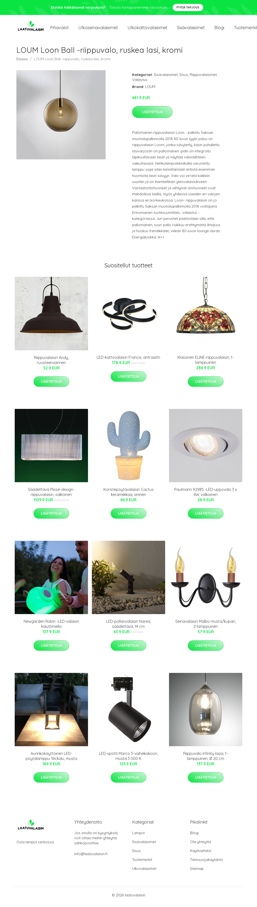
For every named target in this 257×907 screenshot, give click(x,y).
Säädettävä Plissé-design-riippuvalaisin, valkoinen (51, 495)
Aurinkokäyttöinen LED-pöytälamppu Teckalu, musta (51, 759)
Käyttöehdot (200, 854)
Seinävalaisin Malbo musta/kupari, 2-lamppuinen (205, 627)
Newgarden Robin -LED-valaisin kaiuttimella (51, 627)
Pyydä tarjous (187, 7)
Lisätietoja (152, 115)
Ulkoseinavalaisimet (98, 29)
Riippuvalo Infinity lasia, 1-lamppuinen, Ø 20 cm (205, 759)
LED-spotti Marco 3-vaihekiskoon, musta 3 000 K (128, 759)
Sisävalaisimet (191, 29)
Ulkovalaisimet (144, 872)
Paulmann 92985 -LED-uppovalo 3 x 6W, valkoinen (205, 495)
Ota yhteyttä (200, 845)
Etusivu (22, 62)
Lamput (138, 836)
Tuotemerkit (142, 863)
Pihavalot (59, 29)
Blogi (219, 29)
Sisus (183, 78)
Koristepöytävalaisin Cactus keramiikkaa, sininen (128, 495)
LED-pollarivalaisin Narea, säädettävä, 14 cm (128, 627)
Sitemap (197, 872)
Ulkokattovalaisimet (147, 29)
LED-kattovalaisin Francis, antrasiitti (128, 360)
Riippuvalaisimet (203, 78)
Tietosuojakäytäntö (206, 863)
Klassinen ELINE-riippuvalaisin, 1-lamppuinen (205, 363)
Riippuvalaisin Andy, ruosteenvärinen (51, 363)
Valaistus (139, 83)
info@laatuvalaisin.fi (91, 857)
